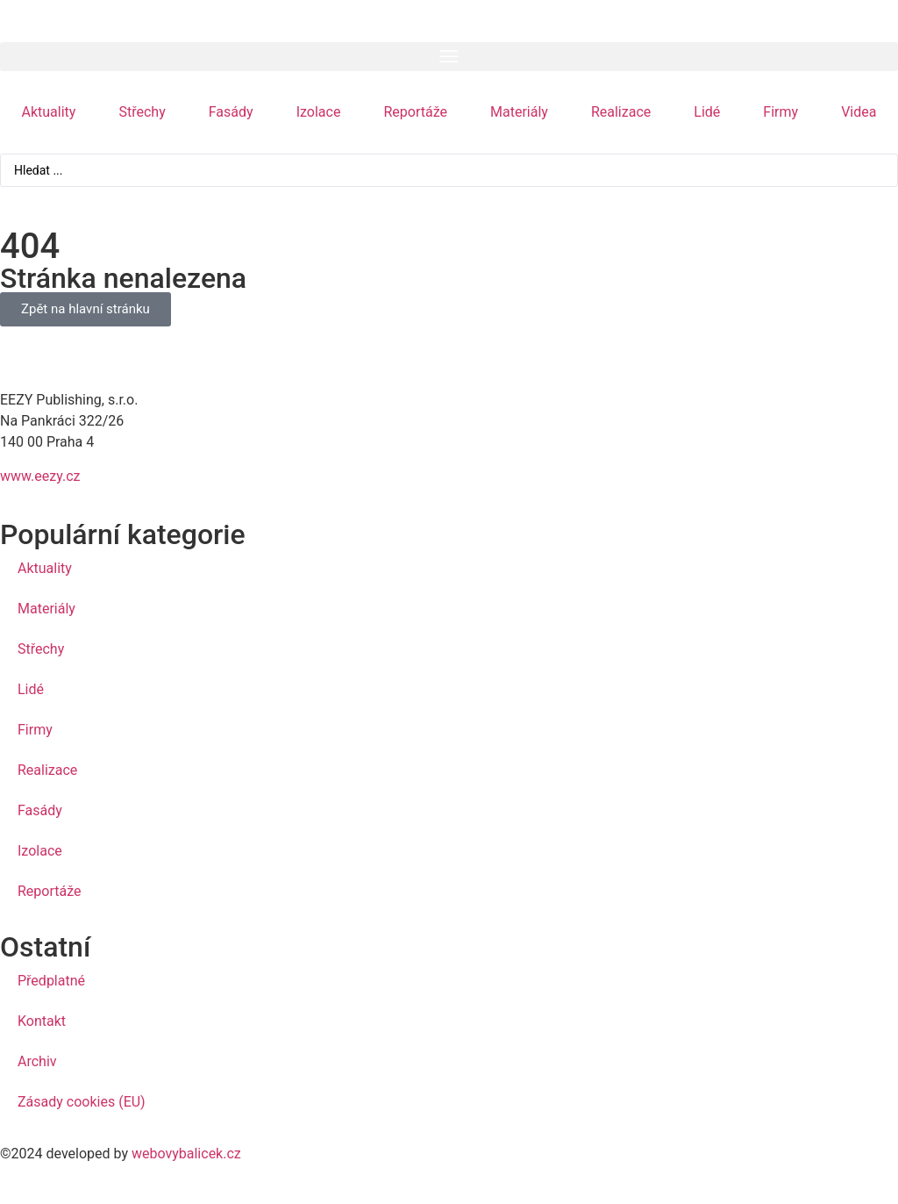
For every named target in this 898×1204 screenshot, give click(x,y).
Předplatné (51, 980)
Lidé (707, 112)
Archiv (37, 1061)
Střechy (141, 112)
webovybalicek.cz (186, 1153)
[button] (449, 56)
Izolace (318, 112)
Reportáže (415, 112)
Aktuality (49, 112)
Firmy (780, 112)
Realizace (621, 112)
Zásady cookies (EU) (82, 1101)
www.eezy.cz (40, 476)
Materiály (519, 112)
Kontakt (42, 1021)
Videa (858, 112)
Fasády (231, 112)
